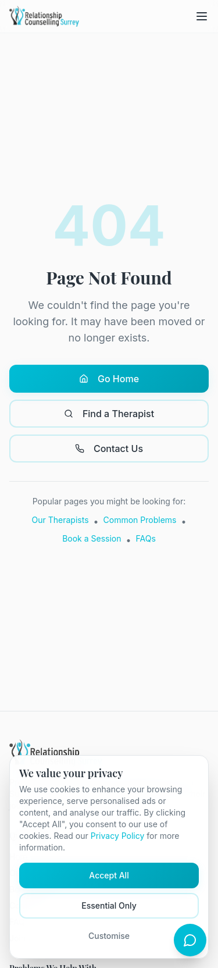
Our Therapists (60, 520)
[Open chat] (190, 940)
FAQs (146, 538)
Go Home (109, 379)
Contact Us (109, 448)
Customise (109, 936)
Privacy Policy (118, 836)
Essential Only (109, 905)
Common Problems (140, 520)
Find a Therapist (109, 413)
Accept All (108, 875)
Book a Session (91, 538)
